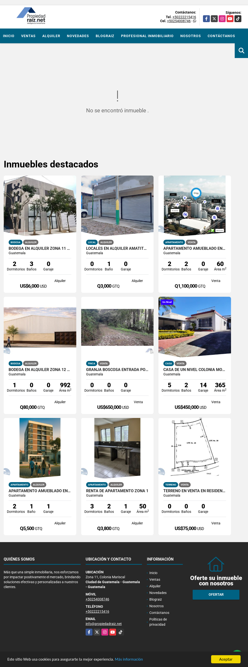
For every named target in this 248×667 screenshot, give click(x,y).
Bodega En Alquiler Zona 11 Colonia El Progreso (40, 249)
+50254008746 (179, 21)
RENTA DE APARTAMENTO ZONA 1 (117, 491)
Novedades (78, 36)
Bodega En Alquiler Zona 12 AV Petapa (40, 370)
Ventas (28, 36)
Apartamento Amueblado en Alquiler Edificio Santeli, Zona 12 (40, 491)
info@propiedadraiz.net (104, 624)
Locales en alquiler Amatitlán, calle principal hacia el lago (117, 249)
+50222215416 (184, 17)
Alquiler (51, 36)
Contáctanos (221, 36)
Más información (131, 660)
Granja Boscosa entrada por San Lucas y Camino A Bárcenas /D (117, 370)
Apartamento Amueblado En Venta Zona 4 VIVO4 (194, 249)
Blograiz (105, 36)
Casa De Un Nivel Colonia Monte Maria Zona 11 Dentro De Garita (194, 370)
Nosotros (190, 36)
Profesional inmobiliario (147, 36)
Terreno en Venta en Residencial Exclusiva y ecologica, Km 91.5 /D (194, 491)
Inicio (9, 36)
